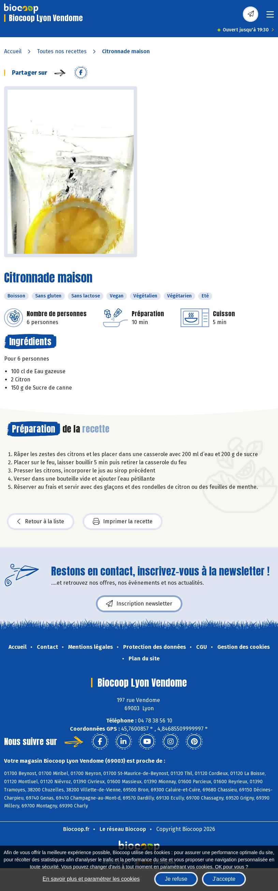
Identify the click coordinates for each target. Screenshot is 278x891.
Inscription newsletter (139, 603)
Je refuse (176, 879)
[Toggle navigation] (270, 16)
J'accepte (224, 879)
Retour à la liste (40, 521)
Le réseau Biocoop (123, 829)
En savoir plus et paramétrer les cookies (91, 879)
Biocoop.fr (76, 829)
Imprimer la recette (122, 521)
